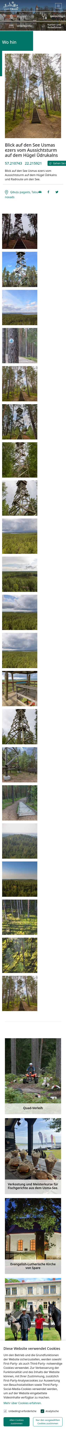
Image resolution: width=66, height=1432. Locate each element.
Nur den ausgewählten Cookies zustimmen (48, 1421)
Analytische (52, 1411)
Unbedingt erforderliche (22, 1411)
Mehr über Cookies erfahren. (23, 1403)
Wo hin (21, 16)
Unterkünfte (24, 26)
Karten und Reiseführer (55, 26)
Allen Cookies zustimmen (17, 1421)
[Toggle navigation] (58, 5)
